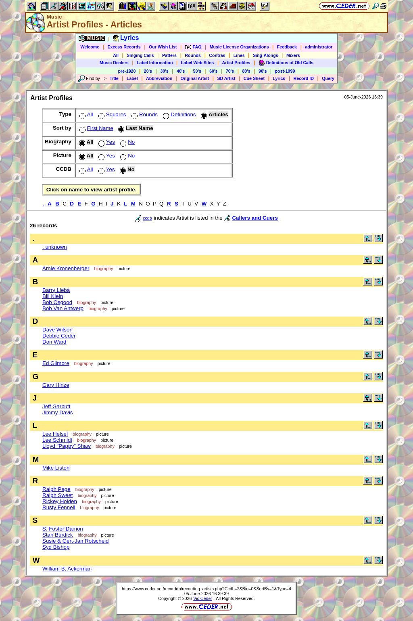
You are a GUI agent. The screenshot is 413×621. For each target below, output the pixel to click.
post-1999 (285, 71)
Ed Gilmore (55, 363)
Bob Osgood (57, 302)
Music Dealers (114, 62)
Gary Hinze (55, 385)
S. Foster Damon (62, 529)
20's (148, 71)
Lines (239, 55)
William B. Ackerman (67, 569)
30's (164, 71)
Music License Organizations (239, 46)
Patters (169, 55)
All (116, 55)
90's (263, 71)
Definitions (178, 114)
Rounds (193, 55)
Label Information (155, 62)
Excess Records (123, 46)
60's (213, 71)
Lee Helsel (55, 434)
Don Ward (54, 342)
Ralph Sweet (57, 495)
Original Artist (194, 78)
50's (197, 71)
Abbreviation (159, 78)
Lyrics (279, 78)
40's (181, 71)
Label (132, 78)
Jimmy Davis (57, 412)
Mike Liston (55, 468)
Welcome (90, 46)
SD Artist (226, 78)
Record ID (304, 78)
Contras (217, 55)
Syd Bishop (55, 547)
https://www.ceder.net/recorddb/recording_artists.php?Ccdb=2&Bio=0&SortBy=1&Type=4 (206, 588)
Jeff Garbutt (56, 406)
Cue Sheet (254, 78)
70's (230, 71)
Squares (111, 114)
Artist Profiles (236, 62)
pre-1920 (127, 71)
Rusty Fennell (58, 507)
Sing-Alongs (265, 55)
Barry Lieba (56, 290)
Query (328, 78)
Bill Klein (52, 296)
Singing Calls (140, 55)
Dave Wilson (57, 330)
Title (114, 78)
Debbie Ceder (58, 336)
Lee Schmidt (57, 440)
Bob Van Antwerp (62, 308)
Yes (106, 142)
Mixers (293, 55)
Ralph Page (56, 489)
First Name (95, 128)
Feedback (287, 46)
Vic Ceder (202, 598)
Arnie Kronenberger (65, 268)
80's (246, 71)
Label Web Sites (197, 62)
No (127, 142)
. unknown (54, 247)
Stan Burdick (57, 535)
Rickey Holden (59, 501)
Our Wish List (163, 46)
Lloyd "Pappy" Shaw (66, 446)
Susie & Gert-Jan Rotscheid (75, 541)
